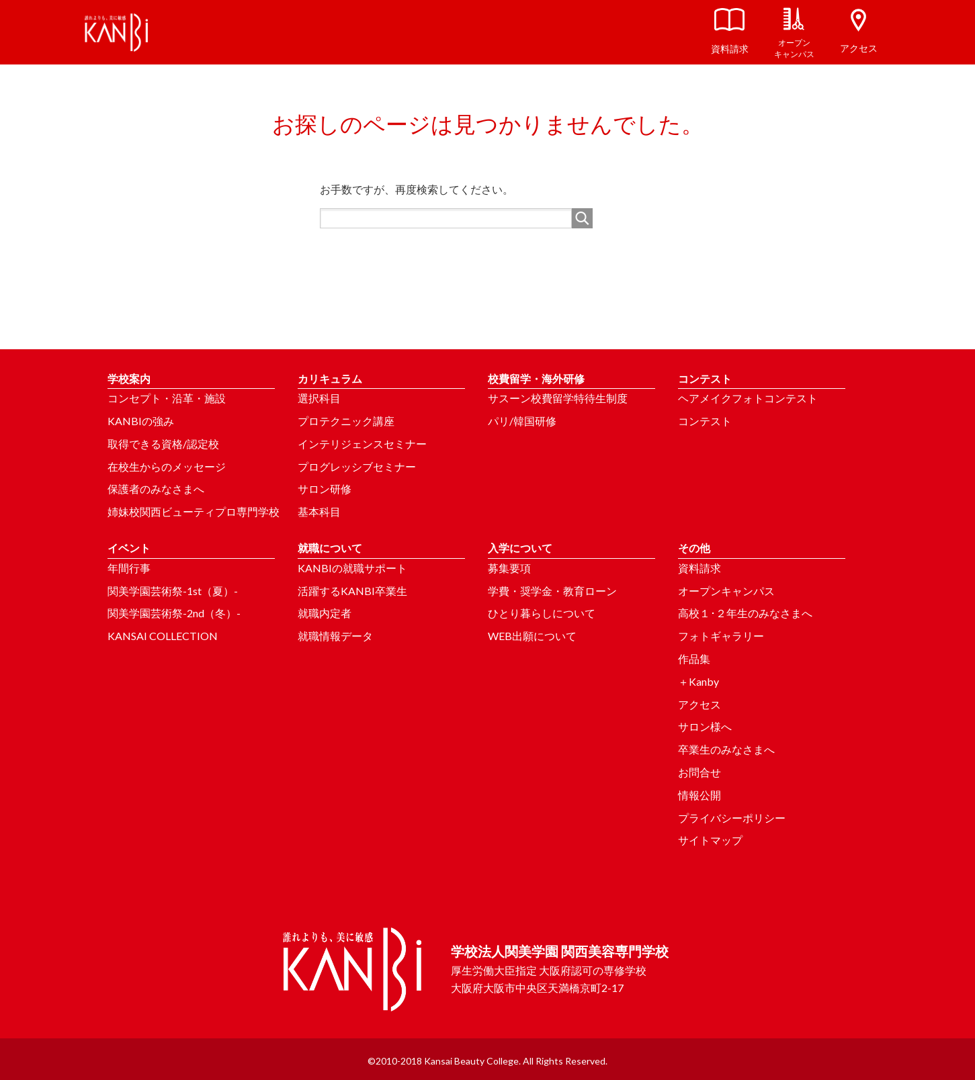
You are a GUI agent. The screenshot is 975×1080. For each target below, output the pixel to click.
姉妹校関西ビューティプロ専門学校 (194, 511)
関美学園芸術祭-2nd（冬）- (174, 612)
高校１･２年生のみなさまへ (745, 612)
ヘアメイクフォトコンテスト (748, 398)
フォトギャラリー (721, 635)
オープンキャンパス (726, 590)
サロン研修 (324, 488)
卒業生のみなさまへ (726, 749)
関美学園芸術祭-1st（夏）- (173, 590)
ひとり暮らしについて (541, 612)
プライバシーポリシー (732, 817)
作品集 (694, 658)
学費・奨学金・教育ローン (552, 590)
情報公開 (699, 795)
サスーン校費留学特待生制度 (558, 398)
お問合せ (699, 772)
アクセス (699, 704)
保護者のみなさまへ (156, 488)
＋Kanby (698, 681)
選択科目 (319, 398)
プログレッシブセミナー (357, 466)
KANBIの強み (141, 420)
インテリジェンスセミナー (362, 443)
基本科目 (319, 511)
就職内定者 (324, 612)
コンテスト (705, 420)
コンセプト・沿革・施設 (167, 398)
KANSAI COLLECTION (163, 635)
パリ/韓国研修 (522, 420)
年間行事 (129, 567)
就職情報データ (335, 635)
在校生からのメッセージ (167, 466)
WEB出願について (532, 635)
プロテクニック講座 (346, 420)
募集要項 (509, 567)
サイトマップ (710, 840)
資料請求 (699, 567)
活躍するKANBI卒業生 (352, 590)
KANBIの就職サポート (352, 567)
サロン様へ (705, 726)
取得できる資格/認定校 (163, 443)
